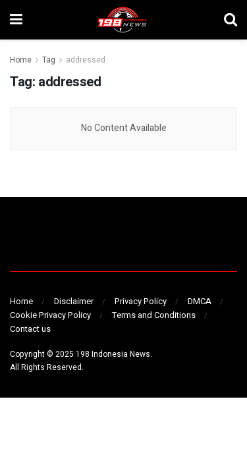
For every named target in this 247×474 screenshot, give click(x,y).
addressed (85, 60)
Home (21, 60)
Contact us (30, 329)
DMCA (199, 301)
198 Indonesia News (113, 354)
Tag (48, 60)
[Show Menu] (16, 20)
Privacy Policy (141, 301)
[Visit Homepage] (123, 20)
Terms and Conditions (154, 315)
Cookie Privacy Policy (50, 315)
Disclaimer (74, 301)
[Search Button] (230, 20)
